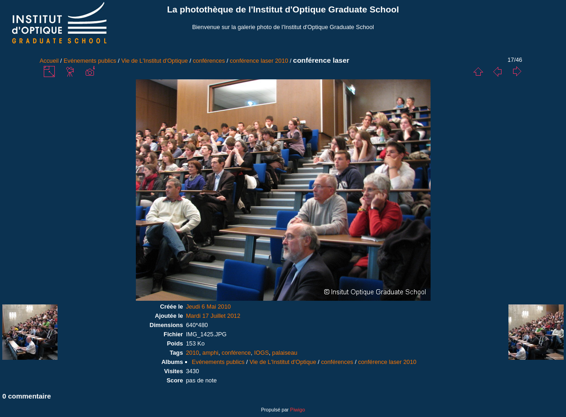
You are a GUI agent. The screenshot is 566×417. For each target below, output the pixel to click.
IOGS (261, 352)
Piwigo (297, 409)
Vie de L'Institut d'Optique (154, 60)
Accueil (49, 60)
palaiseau (285, 352)
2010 (192, 352)
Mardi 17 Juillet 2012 (213, 315)
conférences (209, 60)
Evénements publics (90, 60)
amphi (210, 352)
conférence (236, 352)
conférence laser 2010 (259, 60)
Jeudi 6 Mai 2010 (208, 306)
